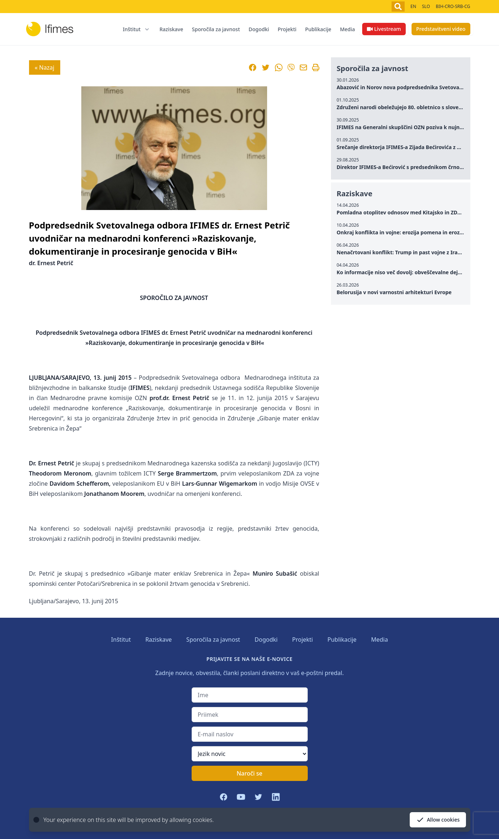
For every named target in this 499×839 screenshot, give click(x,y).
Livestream (384, 28)
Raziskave (171, 29)
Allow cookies (437, 819)
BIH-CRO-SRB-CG (453, 6)
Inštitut (121, 639)
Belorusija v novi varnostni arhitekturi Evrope (394, 292)
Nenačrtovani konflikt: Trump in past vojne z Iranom (403, 252)
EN (413, 6)
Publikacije (318, 29)
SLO (426, 6)
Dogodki (259, 29)
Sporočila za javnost (216, 29)
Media (347, 29)
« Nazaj (44, 67)
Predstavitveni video (441, 28)
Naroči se (249, 773)
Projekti (287, 29)
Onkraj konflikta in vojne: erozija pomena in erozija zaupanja (413, 232)
